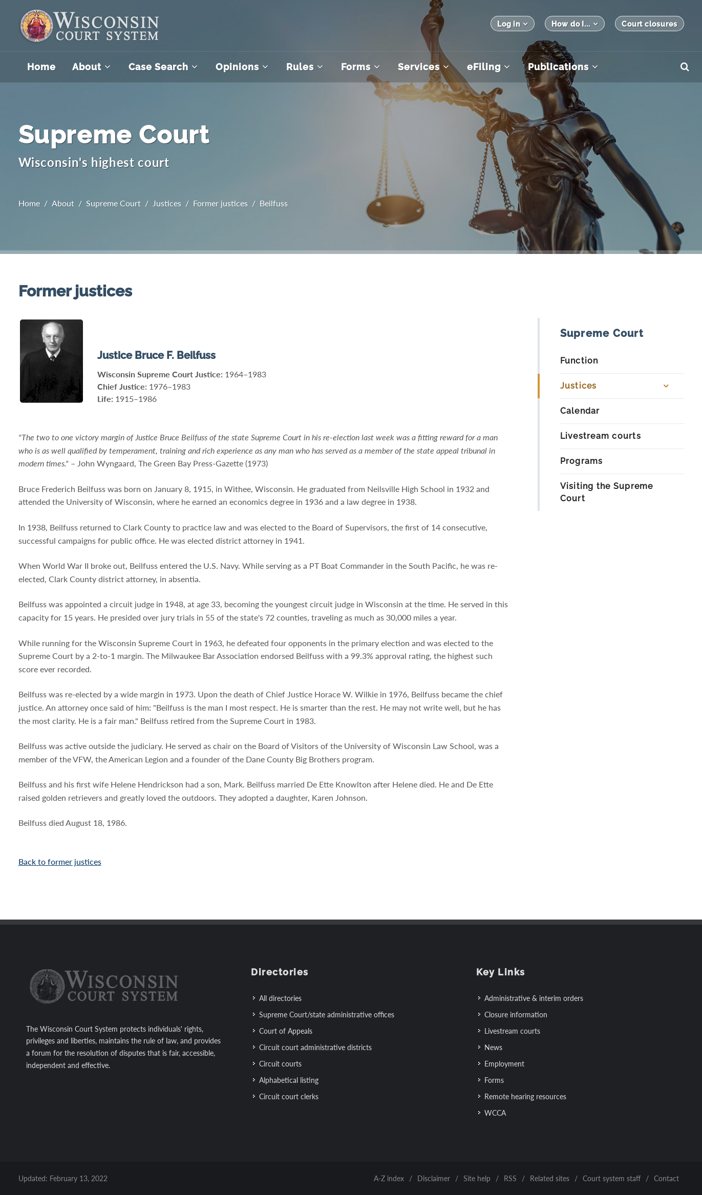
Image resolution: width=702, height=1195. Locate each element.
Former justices (220, 203)
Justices (167, 203)
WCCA (495, 1112)
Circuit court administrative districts (315, 1047)
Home (29, 203)
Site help (477, 1178)
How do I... (574, 23)
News (493, 1047)
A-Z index (389, 1178)
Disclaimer (433, 1178)
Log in (512, 23)
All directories (280, 998)
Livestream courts (512, 1031)
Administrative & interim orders (533, 998)
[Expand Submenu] (665, 386)
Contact (666, 1178)
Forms (494, 1080)
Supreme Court (113, 203)
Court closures (649, 24)
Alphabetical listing (288, 1080)
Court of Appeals (285, 1031)
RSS (510, 1178)
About (63, 203)
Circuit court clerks (288, 1096)
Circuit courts (280, 1063)
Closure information (515, 1014)
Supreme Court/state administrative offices (326, 1014)
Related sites (549, 1178)
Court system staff (612, 1178)
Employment (504, 1063)
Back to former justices (59, 861)
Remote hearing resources (525, 1096)
